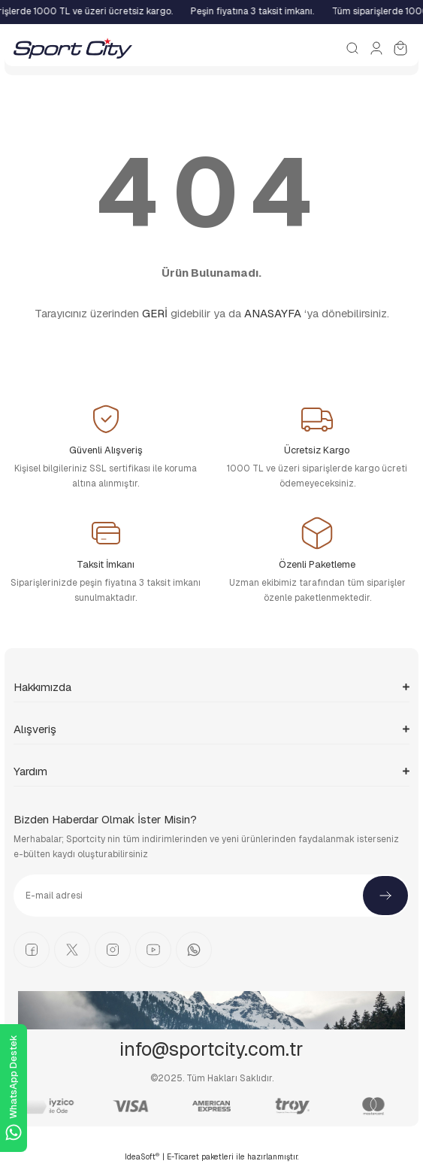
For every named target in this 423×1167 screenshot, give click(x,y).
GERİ (155, 313)
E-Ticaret (183, 1157)
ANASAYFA (272, 313)
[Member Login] (376, 48)
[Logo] (73, 48)
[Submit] (385, 895)
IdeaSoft (142, 1156)
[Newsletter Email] (211, 895)
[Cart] (400, 48)
